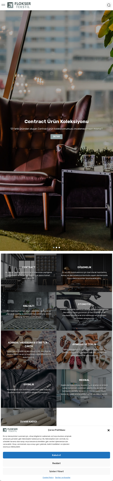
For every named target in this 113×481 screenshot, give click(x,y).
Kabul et (56, 455)
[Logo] (19, 5)
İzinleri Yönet (56, 471)
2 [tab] (56, 247)
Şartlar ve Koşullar (62, 477)
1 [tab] (53, 247)
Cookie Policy (48, 477)
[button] (108, 430)
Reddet (56, 463)
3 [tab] (59, 247)
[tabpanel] (56, 130)
